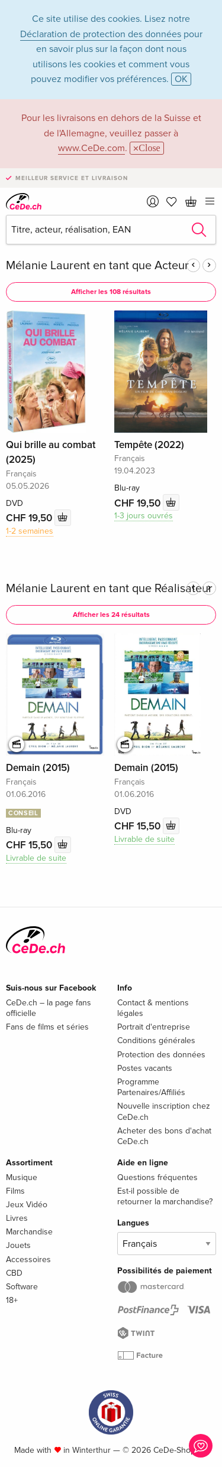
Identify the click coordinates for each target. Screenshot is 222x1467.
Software (22, 1287)
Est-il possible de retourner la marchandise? (165, 1196)
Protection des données (161, 1055)
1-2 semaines (29, 531)
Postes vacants (144, 1068)
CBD (14, 1273)
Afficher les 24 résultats (111, 614)
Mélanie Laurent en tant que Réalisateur (109, 588)
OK (181, 79)
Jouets (18, 1245)
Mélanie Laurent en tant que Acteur (97, 266)
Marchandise (29, 1232)
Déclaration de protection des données (100, 34)
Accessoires (28, 1259)
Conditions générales (156, 1040)
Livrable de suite (36, 858)
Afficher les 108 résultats (111, 291)
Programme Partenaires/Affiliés (151, 1087)
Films (15, 1191)
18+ (12, 1300)
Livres (17, 1218)
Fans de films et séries (47, 1027)
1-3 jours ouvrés (143, 516)
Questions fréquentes (157, 1177)
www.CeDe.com (91, 148)
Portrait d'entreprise (153, 1027)
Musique (21, 1177)
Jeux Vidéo (26, 1205)
